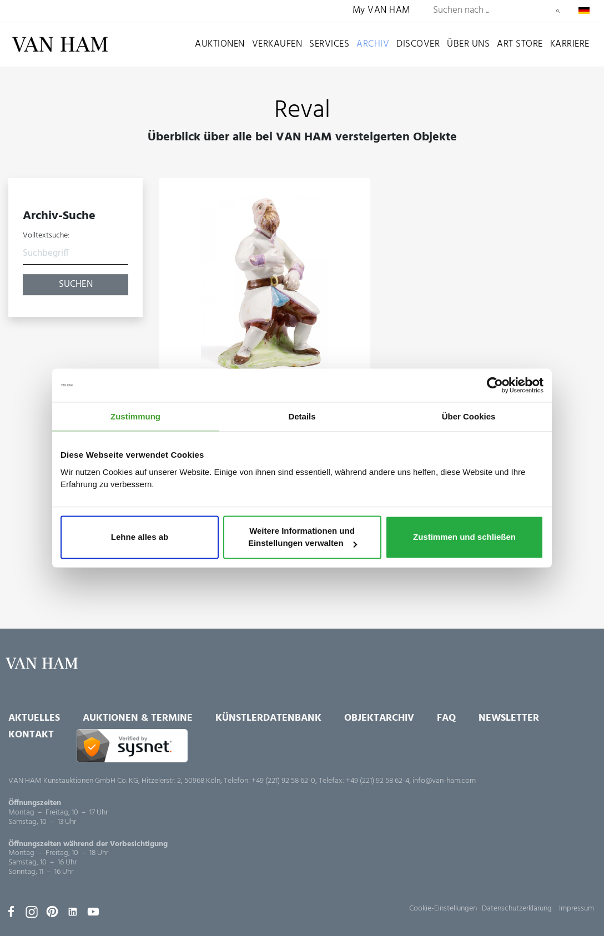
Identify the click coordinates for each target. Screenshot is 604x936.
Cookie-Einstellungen (443, 908)
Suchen (558, 11)
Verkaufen (277, 44)
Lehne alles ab (139, 537)
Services (329, 44)
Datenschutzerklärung (517, 908)
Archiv (372, 44)
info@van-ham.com (444, 781)
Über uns (468, 44)
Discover (418, 44)
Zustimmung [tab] (135, 416)
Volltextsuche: (46, 235)
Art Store (520, 44)
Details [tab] (301, 416)
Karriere (570, 44)
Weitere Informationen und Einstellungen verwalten (302, 537)
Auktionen (220, 44)
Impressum (576, 908)
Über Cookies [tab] (469, 416)
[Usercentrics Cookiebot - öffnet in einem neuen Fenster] (494, 385)
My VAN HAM (381, 11)
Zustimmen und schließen (464, 537)
